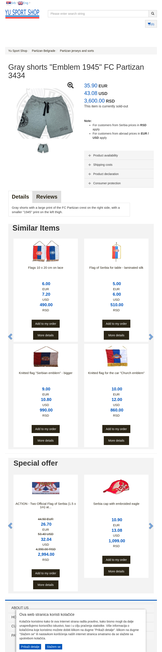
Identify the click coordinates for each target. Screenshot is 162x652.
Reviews (46, 197)
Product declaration (103, 174)
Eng (23, 3)
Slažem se (54, 646)
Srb (11, 3)
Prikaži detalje (30, 646)
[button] (10, 336)
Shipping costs (99, 164)
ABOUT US (20, 608)
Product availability (102, 155)
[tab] (119, 155)
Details (20, 197)
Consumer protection (104, 183)
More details (46, 335)
